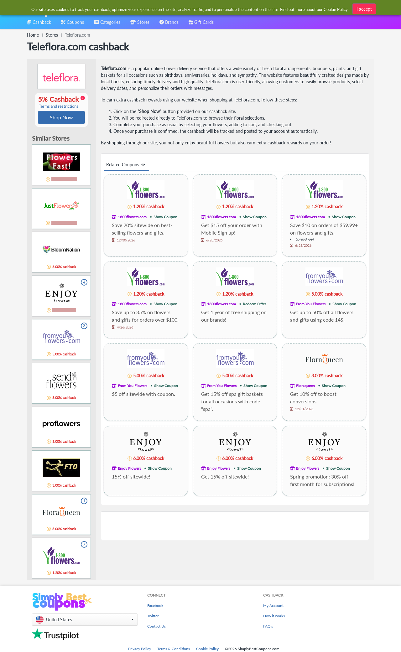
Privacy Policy (139, 649)
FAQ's (268, 626)
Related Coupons (126, 165)
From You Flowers (310, 304)
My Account (273, 606)
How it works (274, 616)
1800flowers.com (132, 217)
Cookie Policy (207, 649)
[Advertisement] (235, 526)
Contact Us (156, 626)
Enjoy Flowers (129, 468)
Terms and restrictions (58, 107)
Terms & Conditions (173, 649)
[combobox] (190, 9)
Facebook (155, 606)
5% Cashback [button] (61, 102)
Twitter (153, 616)
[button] (85, 620)
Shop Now (61, 118)
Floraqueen (305, 385)
